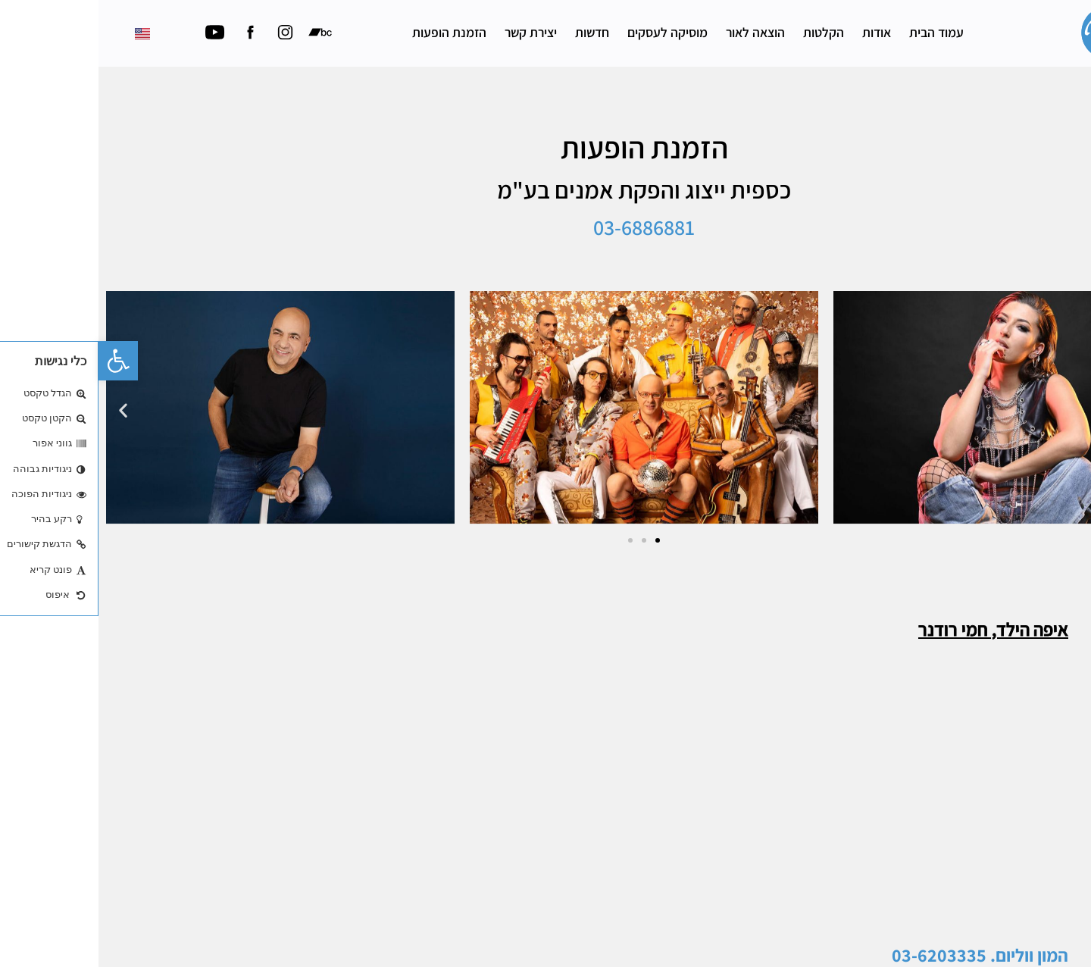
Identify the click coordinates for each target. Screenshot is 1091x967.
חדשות (494, 32)
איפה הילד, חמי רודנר (895, 639)
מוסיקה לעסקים (569, 32)
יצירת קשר (432, 32)
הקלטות (725, 32)
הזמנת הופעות (351, 32)
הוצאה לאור (656, 32)
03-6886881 (545, 238)
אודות (778, 32)
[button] (19, 360)
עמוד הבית (838, 32)
